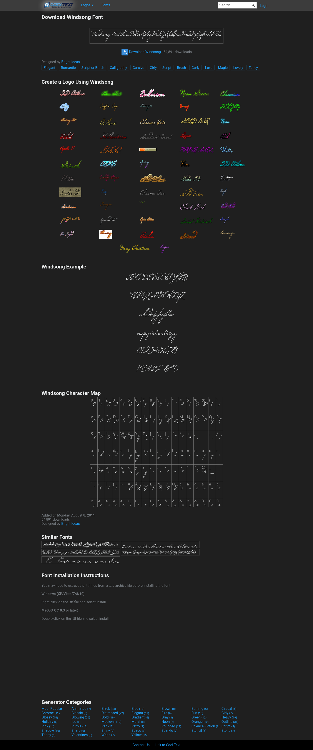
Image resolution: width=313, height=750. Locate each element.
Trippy (48, 735)
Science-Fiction (205, 726)
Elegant (49, 68)
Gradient (140, 717)
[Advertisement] (20, 79)
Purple (79, 726)
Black (109, 709)
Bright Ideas (70, 62)
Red (107, 726)
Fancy (253, 68)
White (108, 735)
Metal (138, 722)
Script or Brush (92, 68)
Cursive (138, 68)
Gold (108, 717)
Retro (138, 726)
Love (209, 68)
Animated (81, 709)
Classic (79, 713)
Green (199, 717)
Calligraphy (118, 68)
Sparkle (169, 730)
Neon (167, 722)
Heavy (229, 717)
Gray (167, 717)
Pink (48, 726)
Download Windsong (141, 52)
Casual (228, 709)
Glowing (81, 717)
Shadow (51, 730)
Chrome (51, 713)
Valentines (82, 735)
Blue (138, 709)
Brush (181, 68)
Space (138, 730)
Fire (166, 713)
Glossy (50, 717)
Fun (197, 713)
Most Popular (52, 709)
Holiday (50, 722)
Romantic (68, 68)
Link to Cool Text (167, 745)
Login (264, 6)
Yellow (140, 735)
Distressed (113, 713)
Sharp (78, 730)
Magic (223, 68)
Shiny (108, 730)
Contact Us (141, 745)
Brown (168, 709)
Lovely (238, 68)
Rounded (171, 726)
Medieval (112, 722)
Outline (229, 722)
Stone (228, 730)
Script (166, 68)
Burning (199, 709)
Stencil (198, 730)
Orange (200, 722)
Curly (195, 68)
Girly (153, 68)
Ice (76, 722)
